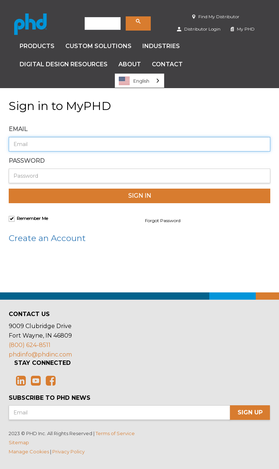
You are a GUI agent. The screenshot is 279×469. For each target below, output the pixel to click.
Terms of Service (115, 433)
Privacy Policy (68, 451)
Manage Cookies (29, 451)
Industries (161, 46)
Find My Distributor (215, 16)
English (134, 80)
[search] (102, 23)
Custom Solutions (98, 46)
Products (37, 46)
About (129, 64)
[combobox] (139, 81)
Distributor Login (199, 29)
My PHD (243, 29)
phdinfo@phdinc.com (40, 354)
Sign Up (250, 412)
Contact (167, 64)
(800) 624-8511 (29, 345)
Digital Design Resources (64, 64)
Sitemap (19, 442)
